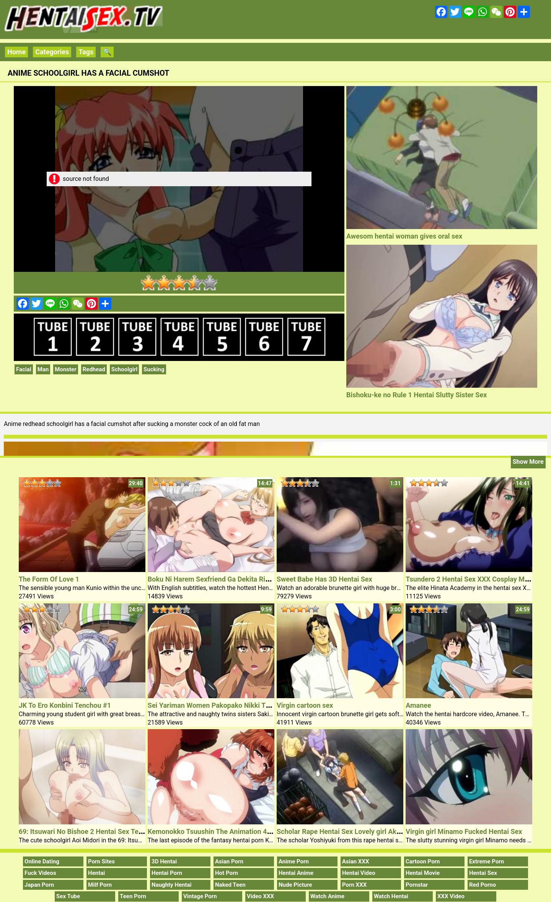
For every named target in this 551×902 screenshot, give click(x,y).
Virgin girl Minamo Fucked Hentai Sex (464, 831)
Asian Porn (229, 861)
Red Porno (482, 884)
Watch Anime (327, 896)
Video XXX (260, 896)
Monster (65, 369)
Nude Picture (295, 884)
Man (43, 369)
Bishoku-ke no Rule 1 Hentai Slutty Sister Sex (416, 395)
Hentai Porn (167, 872)
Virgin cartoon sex (305, 705)
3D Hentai (164, 861)
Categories (52, 52)
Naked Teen (230, 884)
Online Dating (41, 861)
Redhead (94, 369)
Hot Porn (226, 872)
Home (16, 52)
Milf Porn (100, 884)
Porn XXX (354, 884)
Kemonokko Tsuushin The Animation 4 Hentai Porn (226, 831)
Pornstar (417, 884)
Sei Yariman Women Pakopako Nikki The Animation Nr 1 (234, 705)
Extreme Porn (486, 861)
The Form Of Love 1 (49, 579)
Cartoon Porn (423, 861)
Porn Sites (101, 861)
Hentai (96, 872)
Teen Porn (133, 896)
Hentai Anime (296, 872)
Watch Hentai (391, 896)
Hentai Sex (483, 872)
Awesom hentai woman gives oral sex (404, 236)
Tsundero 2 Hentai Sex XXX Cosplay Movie (472, 579)
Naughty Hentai (172, 884)
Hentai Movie (423, 872)
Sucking (153, 369)
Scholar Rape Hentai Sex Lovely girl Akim (340, 831)
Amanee (418, 705)
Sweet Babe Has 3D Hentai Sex (324, 579)
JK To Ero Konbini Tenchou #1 (65, 705)
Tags (85, 52)
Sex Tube (68, 896)
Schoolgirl (124, 369)
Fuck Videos (40, 872)
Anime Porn (294, 861)
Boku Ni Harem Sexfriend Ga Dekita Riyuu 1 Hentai (226, 579)
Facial (23, 369)
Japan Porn (39, 884)
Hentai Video (358, 872)
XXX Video (451, 896)
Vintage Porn (200, 896)
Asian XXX (355, 861)
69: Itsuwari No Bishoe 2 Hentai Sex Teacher (87, 831)
